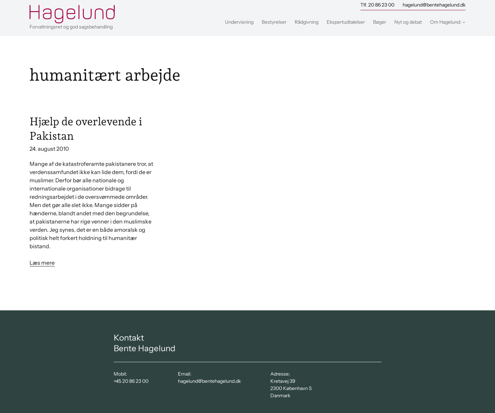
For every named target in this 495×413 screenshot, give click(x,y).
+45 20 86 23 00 (131, 381)
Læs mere (42, 262)
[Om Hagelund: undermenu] (463, 22)
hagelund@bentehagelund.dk (434, 5)
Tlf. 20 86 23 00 (377, 5)
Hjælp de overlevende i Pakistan (86, 128)
